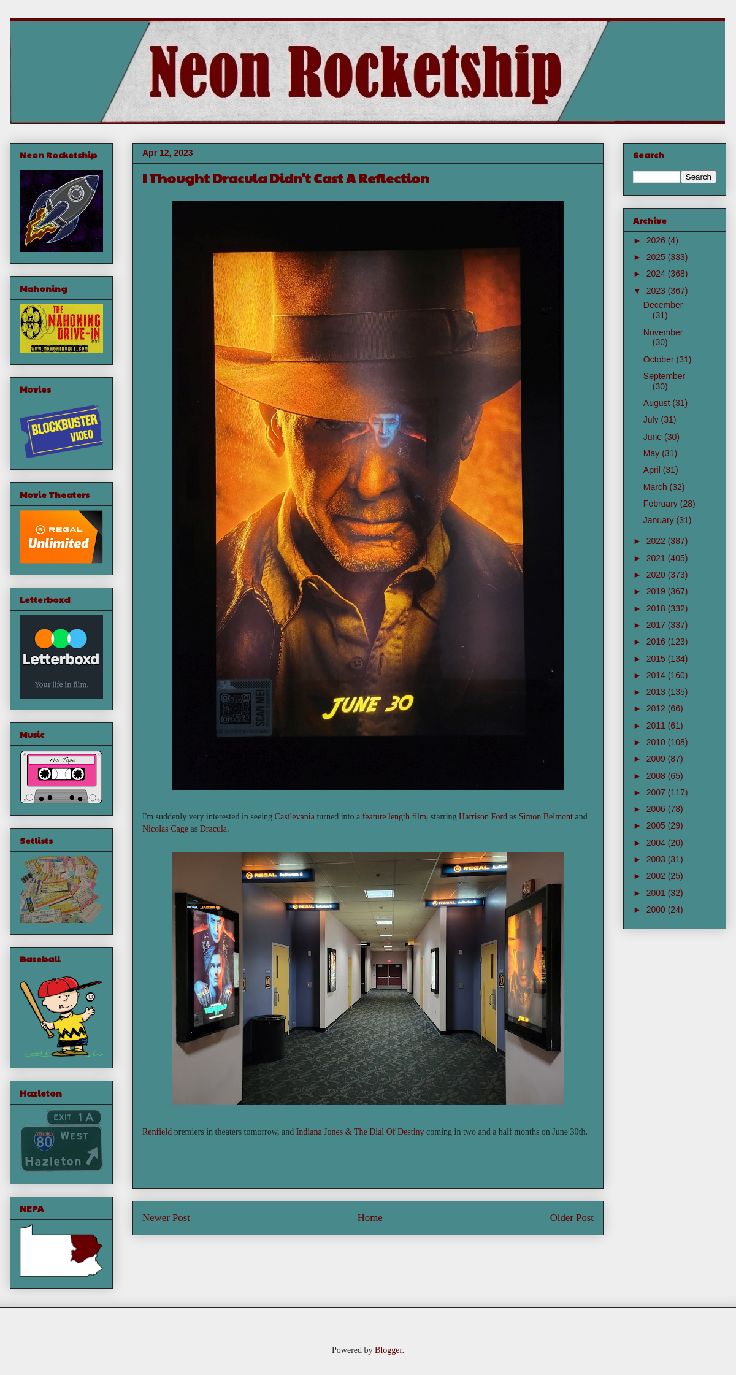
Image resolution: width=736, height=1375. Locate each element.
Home (370, 1218)
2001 (657, 893)
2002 (657, 876)
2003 (657, 859)
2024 (657, 273)
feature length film (394, 816)
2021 (657, 558)
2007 (657, 792)
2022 (657, 541)
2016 (657, 641)
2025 (657, 257)
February (661, 503)
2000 (657, 909)
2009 (657, 759)
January (660, 520)
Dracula (213, 828)
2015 (657, 659)
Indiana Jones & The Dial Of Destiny (360, 1131)
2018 (657, 608)
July (652, 419)
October (660, 359)
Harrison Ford (483, 816)
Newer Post (166, 1218)
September (664, 376)
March (656, 487)
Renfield (157, 1131)
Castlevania (295, 816)
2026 (657, 240)
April (653, 470)
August (657, 403)
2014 (657, 675)
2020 (657, 575)
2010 (657, 742)
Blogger (388, 1350)
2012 (657, 708)
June (653, 437)
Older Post (572, 1218)
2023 (657, 291)
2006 (657, 809)
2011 (657, 725)
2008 (657, 776)
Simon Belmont (546, 816)
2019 (657, 591)
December (663, 305)
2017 (657, 625)
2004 (657, 843)
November (663, 332)
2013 (657, 692)
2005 (657, 825)
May (652, 453)
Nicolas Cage (165, 828)
